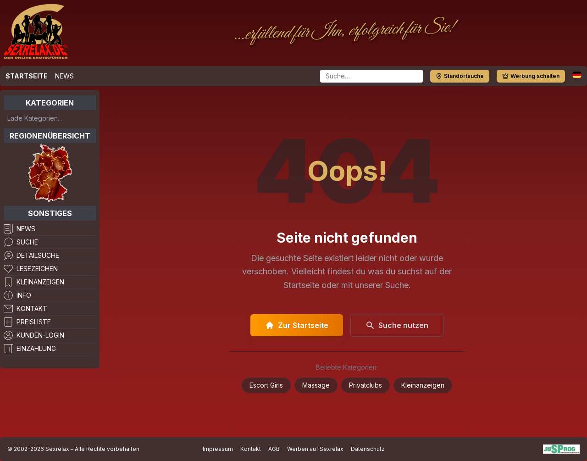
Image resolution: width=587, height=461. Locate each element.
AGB (274, 448)
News (64, 76)
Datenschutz (368, 448)
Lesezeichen (37, 268)
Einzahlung (36, 348)
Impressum (218, 448)
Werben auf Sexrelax (315, 448)
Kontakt (32, 308)
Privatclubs (365, 385)
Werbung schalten (530, 75)
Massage (316, 385)
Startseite (27, 76)
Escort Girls (266, 385)
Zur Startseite (296, 325)
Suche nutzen (396, 325)
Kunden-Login (40, 335)
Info (24, 295)
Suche (27, 242)
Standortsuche (460, 75)
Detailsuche (38, 255)
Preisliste (34, 322)
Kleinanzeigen (40, 282)
